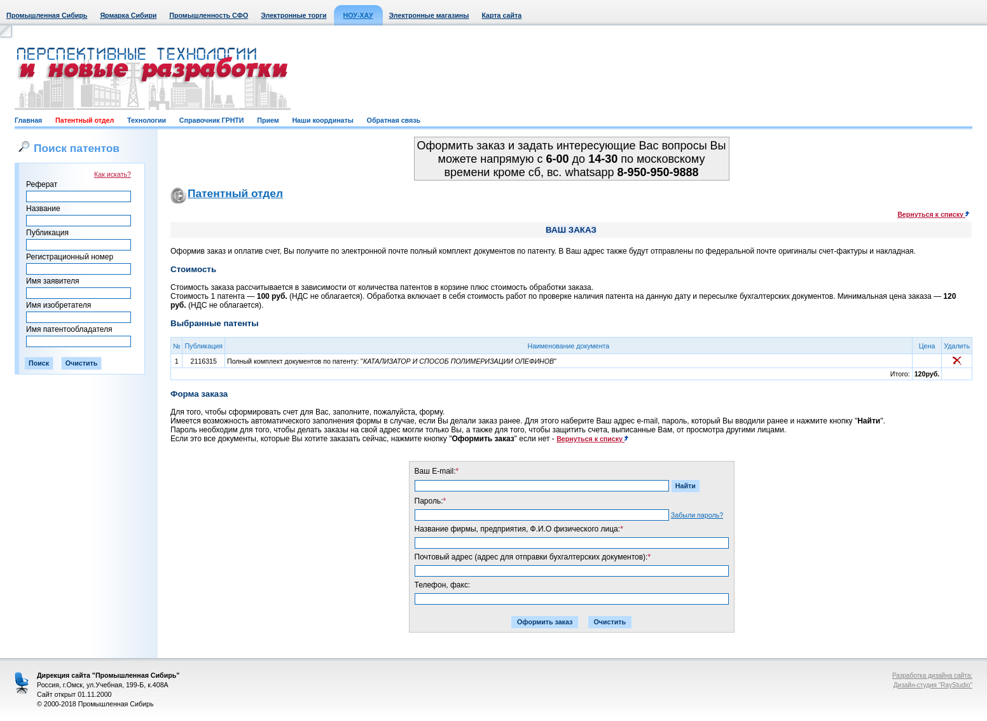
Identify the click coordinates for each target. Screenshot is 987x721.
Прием (268, 120)
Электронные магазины (429, 15)
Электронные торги (293, 15)
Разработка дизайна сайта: (932, 675)
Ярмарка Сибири (128, 15)
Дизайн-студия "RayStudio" (933, 685)
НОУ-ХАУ (358, 15)
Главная (28, 120)
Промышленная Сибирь (46, 15)
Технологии (146, 120)
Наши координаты (322, 120)
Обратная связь (393, 120)
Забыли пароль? (697, 515)
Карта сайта (501, 15)
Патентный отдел (84, 120)
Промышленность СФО (208, 15)
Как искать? (112, 174)
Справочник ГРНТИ (211, 120)
